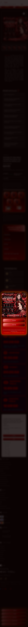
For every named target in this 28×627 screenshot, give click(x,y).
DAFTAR (14, 324)
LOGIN (14, 320)
